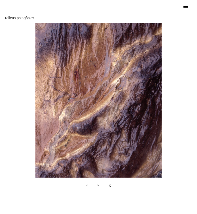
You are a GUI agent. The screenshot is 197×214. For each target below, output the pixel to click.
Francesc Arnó (45, 6)
